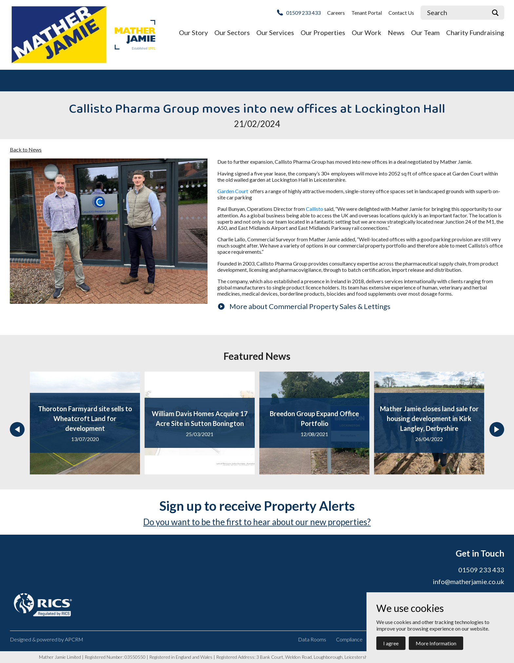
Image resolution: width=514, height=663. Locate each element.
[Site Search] (453, 13)
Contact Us (401, 12)
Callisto (314, 209)
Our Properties (323, 32)
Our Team (425, 32)
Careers (336, 12)
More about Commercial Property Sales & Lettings (309, 306)
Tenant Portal (366, 12)
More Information (436, 643)
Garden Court (233, 191)
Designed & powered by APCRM (46, 639)
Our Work (366, 32)
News (396, 32)
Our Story (193, 32)
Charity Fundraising (475, 32)
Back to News (26, 149)
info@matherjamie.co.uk (468, 581)
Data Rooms (312, 639)
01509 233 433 (303, 12)
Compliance (349, 639)
